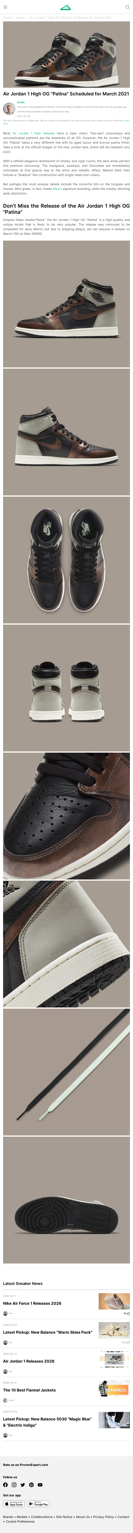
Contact (123, 1517)
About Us (83, 1517)
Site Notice (64, 1517)
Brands (8, 1517)
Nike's (57, 189)
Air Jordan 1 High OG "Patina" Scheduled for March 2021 (70, 17)
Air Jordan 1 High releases (34, 133)
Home (7, 17)
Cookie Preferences (20, 1521)
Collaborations (41, 1517)
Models (22, 1517)
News (20, 17)
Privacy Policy (103, 1517)
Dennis (21, 102)
